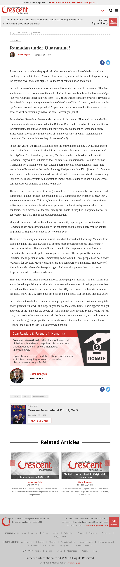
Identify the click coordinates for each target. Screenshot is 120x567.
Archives (34, 533)
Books (49, 551)
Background (65, 545)
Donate (81, 533)
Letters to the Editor (84, 545)
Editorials (40, 542)
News (45, 533)
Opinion (52, 542)
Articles (38, 551)
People (85, 551)
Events (59, 551)
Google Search (60, 536)
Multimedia (72, 551)
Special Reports (86, 542)
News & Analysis (68, 542)
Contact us (106, 533)
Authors (56, 533)
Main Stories (26, 542)
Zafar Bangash (35, 482)
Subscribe (68, 533)
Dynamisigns (73, 562)
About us (93, 533)
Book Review (33, 545)
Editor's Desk (49, 545)
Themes (96, 551)
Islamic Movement (106, 542)
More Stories (40, 420)
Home (23, 533)
